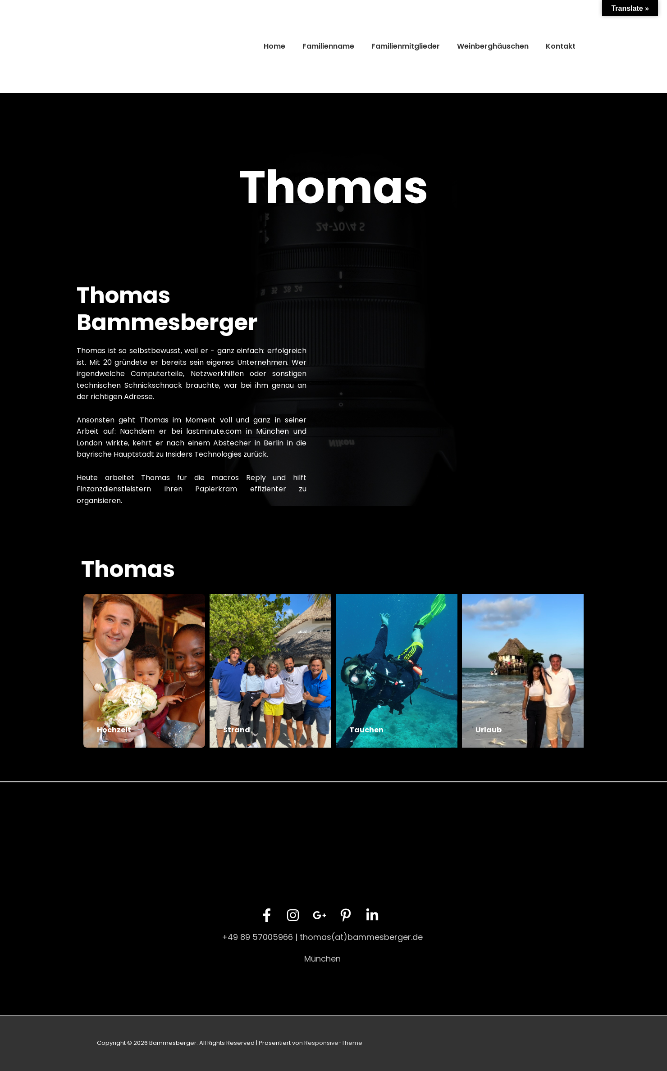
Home (274, 46)
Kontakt (561, 46)
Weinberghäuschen (493, 46)
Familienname (328, 46)
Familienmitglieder (405, 46)
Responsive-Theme (333, 1043)
